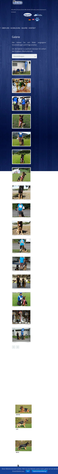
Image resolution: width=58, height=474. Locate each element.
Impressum (43, 9)
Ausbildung (15, 28)
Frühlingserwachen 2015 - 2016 (30, 374)
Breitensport (24, 364)
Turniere (22, 384)
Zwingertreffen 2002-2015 (29, 386)
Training (22, 381)
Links (37, 9)
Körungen (23, 376)
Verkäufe (13, 12)
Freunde (22, 372)
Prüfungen (23, 379)
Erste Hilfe (24, 9)
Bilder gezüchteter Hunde (28, 362)
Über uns (5, 28)
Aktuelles (13, 9)
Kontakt (32, 28)
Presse (18, 9)
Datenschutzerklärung (39, 471)
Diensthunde (24, 367)
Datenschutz (33, 465)
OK (28, 471)
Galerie (24, 28)
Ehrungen (23, 369)
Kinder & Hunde (31, 9)
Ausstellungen (24, 360)
